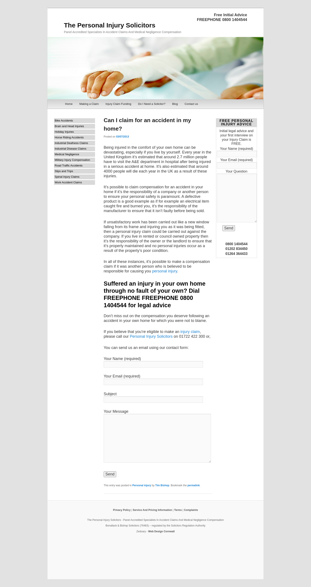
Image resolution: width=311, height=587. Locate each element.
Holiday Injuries (64, 131)
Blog (175, 104)
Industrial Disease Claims (70, 148)
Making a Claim (89, 104)
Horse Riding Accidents (69, 137)
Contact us (191, 104)
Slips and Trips (64, 171)
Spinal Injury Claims (67, 176)
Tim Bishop (162, 485)
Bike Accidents (64, 120)
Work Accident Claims (68, 182)
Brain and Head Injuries (69, 126)
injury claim (190, 331)
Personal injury (141, 485)
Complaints (191, 510)
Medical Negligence (67, 154)
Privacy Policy (121, 510)
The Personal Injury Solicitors (109, 25)
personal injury (164, 271)
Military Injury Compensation (72, 160)
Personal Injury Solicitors (151, 336)
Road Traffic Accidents (69, 165)
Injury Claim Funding (118, 104)
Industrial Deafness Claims (71, 143)
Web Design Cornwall (161, 531)
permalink (193, 485)
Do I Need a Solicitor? (151, 104)
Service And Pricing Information (152, 510)
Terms (178, 510)
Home (69, 104)
